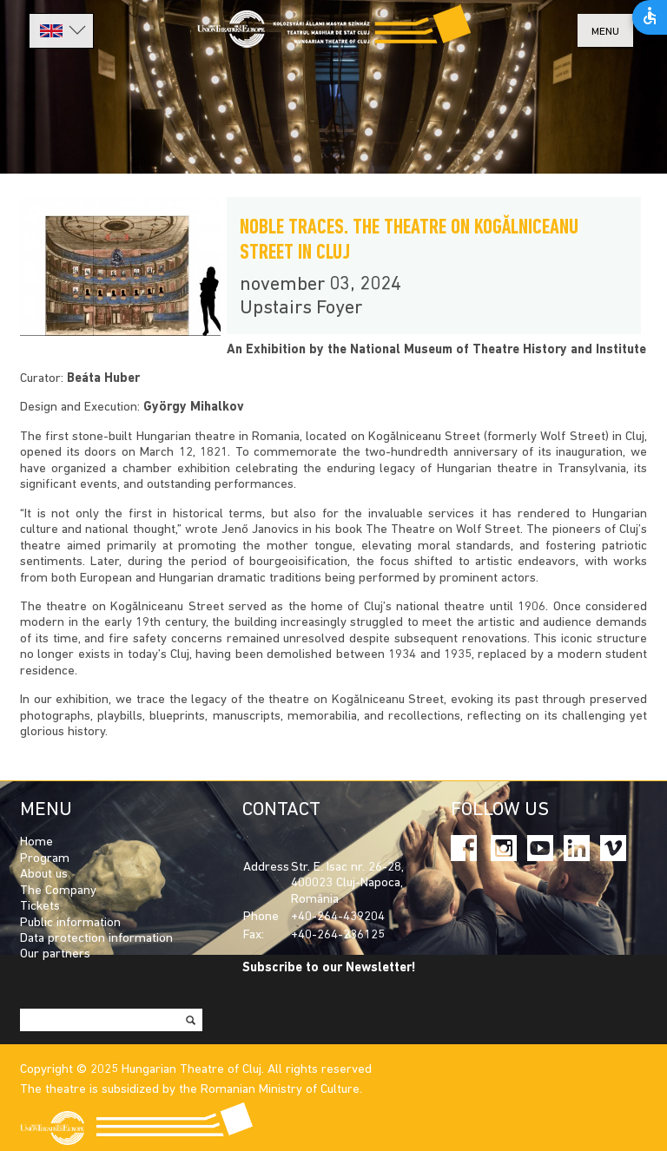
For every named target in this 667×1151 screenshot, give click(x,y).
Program (44, 858)
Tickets (40, 906)
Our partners (55, 954)
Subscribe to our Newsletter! (329, 968)
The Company (58, 891)
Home (36, 842)
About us (44, 874)
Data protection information (96, 938)
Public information (70, 923)
